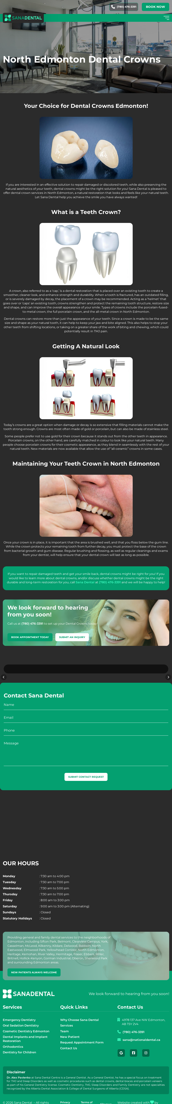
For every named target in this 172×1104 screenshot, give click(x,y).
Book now (155, 7)
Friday (8, 890)
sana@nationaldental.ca (141, 1030)
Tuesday (9, 872)
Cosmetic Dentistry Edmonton (26, 1021)
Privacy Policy (65, 1094)
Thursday (10, 884)
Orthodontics (13, 1037)
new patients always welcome (34, 962)
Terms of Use (86, 1094)
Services (66, 1016)
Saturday (10, 896)
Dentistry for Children (19, 1042)
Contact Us (68, 1038)
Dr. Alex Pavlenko (19, 1068)
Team (64, 1021)
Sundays (9, 902)
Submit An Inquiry (72, 637)
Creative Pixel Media (131, 1097)
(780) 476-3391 (123, 7)
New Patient (70, 1027)
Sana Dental (85, 582)
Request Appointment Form (82, 1033)
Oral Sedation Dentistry (21, 1016)
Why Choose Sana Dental (79, 1010)
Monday (9, 866)
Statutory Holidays (17, 909)
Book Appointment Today (30, 637)
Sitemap (106, 1094)
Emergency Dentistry (19, 1010)
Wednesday (12, 878)
